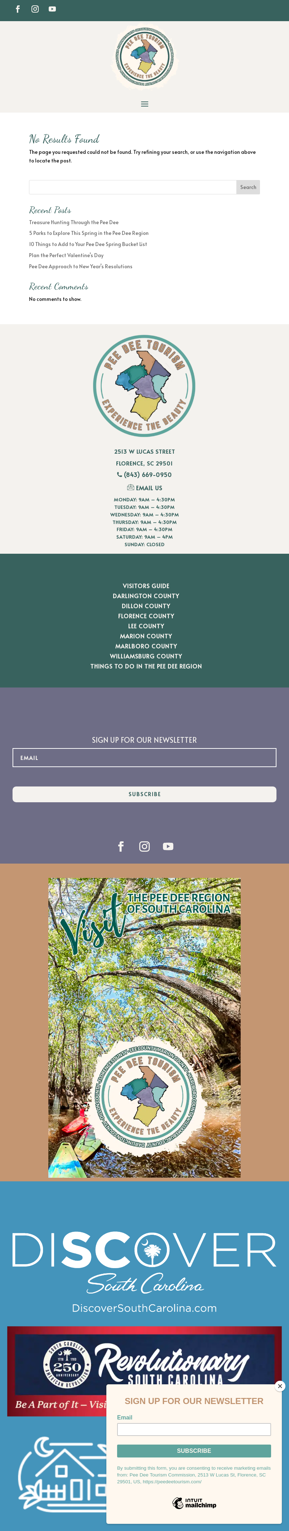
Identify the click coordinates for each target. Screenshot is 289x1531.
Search (248, 187)
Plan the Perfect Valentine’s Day (66, 255)
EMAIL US (144, 488)
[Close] (280, 1386)
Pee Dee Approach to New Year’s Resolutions (81, 266)
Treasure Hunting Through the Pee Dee (74, 222)
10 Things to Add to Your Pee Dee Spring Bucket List (88, 244)
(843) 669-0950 (148, 474)
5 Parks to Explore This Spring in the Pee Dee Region (89, 233)
